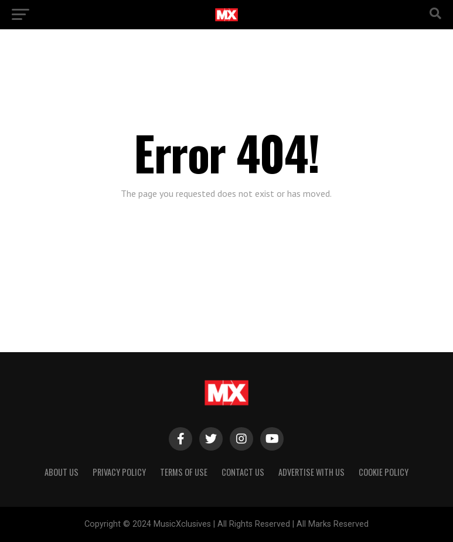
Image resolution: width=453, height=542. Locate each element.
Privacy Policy (119, 472)
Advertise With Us (311, 472)
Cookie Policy (383, 472)
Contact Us (243, 472)
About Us (62, 472)
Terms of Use (183, 472)
